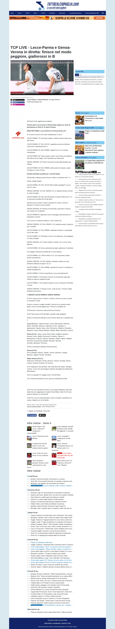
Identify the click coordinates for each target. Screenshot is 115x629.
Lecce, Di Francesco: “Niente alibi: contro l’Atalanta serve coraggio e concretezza (57, 529)
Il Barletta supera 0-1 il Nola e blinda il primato (46, 596)
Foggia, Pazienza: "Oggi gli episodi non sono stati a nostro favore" (52, 520)
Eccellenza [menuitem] (52, 13)
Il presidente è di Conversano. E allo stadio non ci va (94, 118)
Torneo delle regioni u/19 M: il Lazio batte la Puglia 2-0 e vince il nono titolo (55, 551)
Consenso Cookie (53, 620)
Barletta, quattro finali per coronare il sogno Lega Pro (48, 506)
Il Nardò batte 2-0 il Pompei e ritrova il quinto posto (47, 583)
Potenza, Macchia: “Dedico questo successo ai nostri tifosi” (50, 603)
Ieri (80, 75)
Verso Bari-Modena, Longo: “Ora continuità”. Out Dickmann (50, 558)
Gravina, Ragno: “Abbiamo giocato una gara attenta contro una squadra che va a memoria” (61, 567)
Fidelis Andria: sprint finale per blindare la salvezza (47, 504)
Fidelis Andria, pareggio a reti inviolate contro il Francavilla (50, 585)
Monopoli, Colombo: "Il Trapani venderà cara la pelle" (48, 553)
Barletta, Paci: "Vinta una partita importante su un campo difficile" (52, 576)
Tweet (42, 415)
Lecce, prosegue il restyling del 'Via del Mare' (63, 438)
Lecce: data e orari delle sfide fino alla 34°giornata (65, 455)
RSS (69, 623)
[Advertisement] (90, 56)
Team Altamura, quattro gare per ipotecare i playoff (47, 497)
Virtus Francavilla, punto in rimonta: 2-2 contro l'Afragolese (50, 598)
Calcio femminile (81, 157)
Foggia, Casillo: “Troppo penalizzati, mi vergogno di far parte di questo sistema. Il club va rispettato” (63, 522)
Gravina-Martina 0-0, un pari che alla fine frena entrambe (49, 589)
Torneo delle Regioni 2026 (85, 128)
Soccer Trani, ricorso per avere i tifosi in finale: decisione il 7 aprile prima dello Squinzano (60, 526)
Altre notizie (80, 142)
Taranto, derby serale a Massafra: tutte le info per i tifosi (49, 556)
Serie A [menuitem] (19, 13)
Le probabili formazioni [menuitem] (75, 13)
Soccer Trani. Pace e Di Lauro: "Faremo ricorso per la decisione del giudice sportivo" (59, 580)
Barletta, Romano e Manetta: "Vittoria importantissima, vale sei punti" (53, 574)
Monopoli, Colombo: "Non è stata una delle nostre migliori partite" (52, 517)
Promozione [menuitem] (62, 13)
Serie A (34, 404)
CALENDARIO (56, 623)
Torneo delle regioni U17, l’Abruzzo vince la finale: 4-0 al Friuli (51, 560)
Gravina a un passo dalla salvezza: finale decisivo (47, 499)
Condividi (32, 415)
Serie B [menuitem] (27, 13)
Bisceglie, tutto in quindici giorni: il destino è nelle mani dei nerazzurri (53, 508)
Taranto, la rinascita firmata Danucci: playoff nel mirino (48, 501)
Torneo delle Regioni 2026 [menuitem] (92, 13)
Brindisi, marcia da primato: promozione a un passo (48, 479)
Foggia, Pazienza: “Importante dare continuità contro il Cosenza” (52, 544)
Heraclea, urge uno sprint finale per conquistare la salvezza (50, 493)
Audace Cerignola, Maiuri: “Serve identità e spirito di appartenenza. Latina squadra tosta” (60, 524)
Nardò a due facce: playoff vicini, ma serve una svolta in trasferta (52, 495)
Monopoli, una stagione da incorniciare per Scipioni (47, 483)
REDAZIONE (47, 623)
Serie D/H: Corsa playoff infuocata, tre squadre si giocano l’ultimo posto (54, 481)
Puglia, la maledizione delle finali (41, 542)
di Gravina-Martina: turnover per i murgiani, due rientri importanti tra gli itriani (62, 605)
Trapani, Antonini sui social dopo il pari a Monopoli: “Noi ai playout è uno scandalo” (58, 515)
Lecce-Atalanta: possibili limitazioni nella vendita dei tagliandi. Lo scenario (65, 429)
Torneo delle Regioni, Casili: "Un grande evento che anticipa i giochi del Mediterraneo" (59, 547)
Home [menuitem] (12, 13)
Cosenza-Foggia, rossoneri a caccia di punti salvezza (48, 531)
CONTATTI (64, 623)
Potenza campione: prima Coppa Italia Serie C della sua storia (51, 612)
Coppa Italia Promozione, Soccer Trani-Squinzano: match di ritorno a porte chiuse (58, 592)
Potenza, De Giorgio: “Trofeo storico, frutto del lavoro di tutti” (51, 600)
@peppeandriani (50, 406)
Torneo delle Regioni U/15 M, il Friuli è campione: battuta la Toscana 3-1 (54, 562)
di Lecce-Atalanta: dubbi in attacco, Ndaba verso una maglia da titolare (60, 485)
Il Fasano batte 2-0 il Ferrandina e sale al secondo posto (49, 594)
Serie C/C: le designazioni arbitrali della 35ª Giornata (48, 535)
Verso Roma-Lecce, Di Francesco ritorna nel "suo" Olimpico (64, 463)
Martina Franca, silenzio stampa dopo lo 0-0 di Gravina (49, 578)
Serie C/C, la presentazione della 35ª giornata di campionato (51, 533)
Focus (78, 113)
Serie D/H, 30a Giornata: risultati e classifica (45, 587)
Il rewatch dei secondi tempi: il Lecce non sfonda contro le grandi (40, 446)
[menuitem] (102, 13)
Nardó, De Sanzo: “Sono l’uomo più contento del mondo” (49, 564)
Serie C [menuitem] (35, 13)
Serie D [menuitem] (43, 13)
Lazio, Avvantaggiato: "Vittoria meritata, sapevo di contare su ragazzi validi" (55, 549)
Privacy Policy (63, 620)
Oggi (77, 75)
